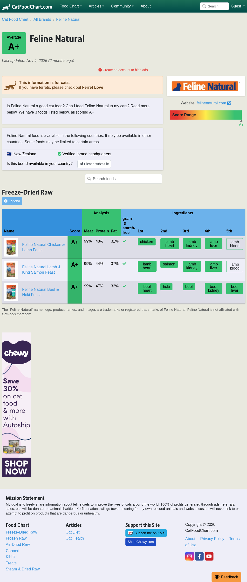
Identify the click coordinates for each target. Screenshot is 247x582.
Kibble (11, 557)
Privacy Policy (212, 539)
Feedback (226, 577)
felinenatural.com (214, 103)
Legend (12, 201)
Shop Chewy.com (141, 542)
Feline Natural (68, 19)
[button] (70, 6)
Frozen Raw (16, 538)
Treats (11, 563)
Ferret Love (92, 87)
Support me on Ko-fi (146, 533)
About (190, 539)
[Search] (214, 6)
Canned (12, 551)
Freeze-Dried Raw (21, 532)
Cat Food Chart (15, 19)
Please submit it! (94, 164)
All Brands (42, 19)
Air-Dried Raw (18, 544)
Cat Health (75, 538)
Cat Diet (73, 532)
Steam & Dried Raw (23, 569)
